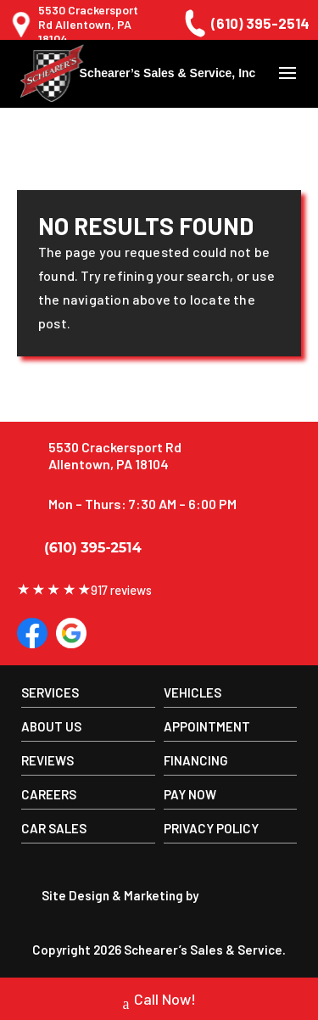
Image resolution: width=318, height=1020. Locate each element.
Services (50, 692)
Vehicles (192, 692)
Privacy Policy (211, 828)
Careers (48, 794)
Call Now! (159, 1000)
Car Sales (53, 828)
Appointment (207, 726)
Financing (196, 760)
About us (51, 726)
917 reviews (84, 589)
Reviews (47, 760)
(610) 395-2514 (245, 23)
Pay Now (190, 794)
